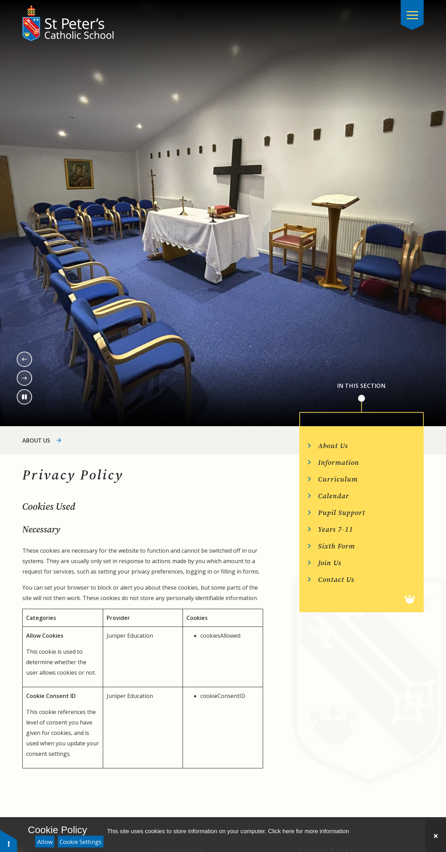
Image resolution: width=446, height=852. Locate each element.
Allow (45, 842)
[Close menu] (412, 15)
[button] (8, 840)
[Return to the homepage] (68, 23)
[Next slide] (24, 378)
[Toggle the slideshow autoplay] (24, 397)
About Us (36, 440)
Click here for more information (308, 831)
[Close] (435, 836)
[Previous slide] (24, 359)
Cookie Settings (80, 842)
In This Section (361, 386)
